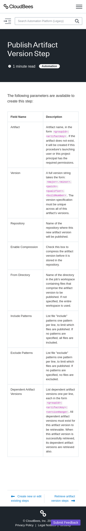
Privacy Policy (24, 525)
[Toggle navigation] (79, 6)
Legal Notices (47, 525)
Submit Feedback (65, 522)
